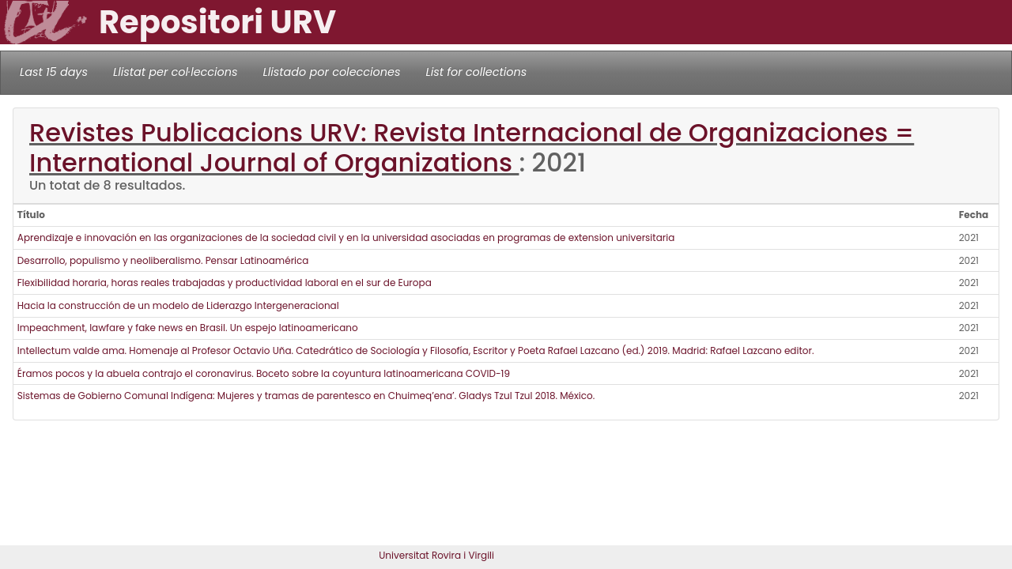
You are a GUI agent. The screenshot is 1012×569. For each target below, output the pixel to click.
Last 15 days (54, 72)
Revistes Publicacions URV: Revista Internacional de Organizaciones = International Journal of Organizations (471, 147)
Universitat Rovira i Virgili (436, 555)
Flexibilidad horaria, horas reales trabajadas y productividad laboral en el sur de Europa (224, 282)
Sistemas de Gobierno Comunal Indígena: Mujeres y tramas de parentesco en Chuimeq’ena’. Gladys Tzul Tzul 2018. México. (306, 395)
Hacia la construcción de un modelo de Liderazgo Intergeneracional (178, 305)
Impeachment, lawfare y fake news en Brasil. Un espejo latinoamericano (187, 327)
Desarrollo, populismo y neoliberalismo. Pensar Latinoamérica (163, 260)
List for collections (476, 72)
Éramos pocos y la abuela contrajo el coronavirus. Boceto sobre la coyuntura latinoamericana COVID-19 (263, 373)
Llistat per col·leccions (175, 72)
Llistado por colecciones (332, 72)
